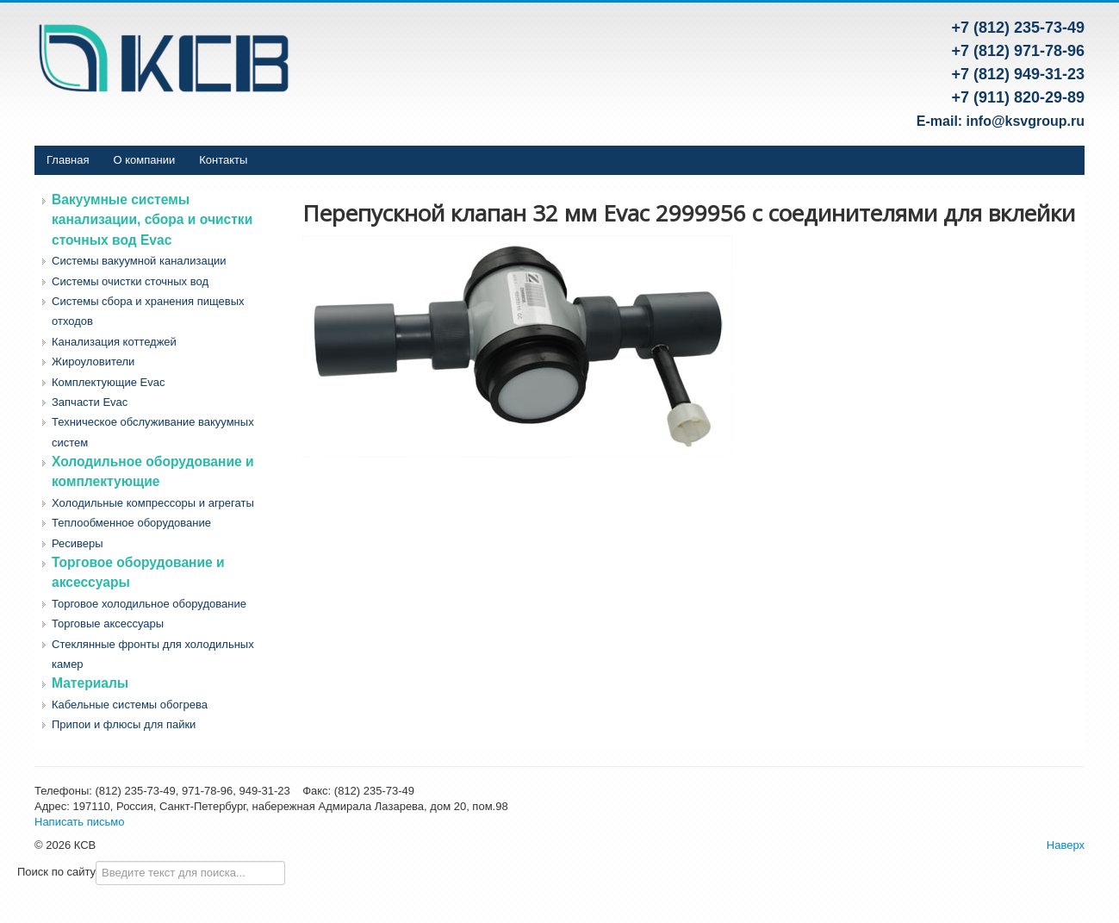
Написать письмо (79, 821)
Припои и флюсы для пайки (124, 724)
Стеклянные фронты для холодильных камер (153, 654)
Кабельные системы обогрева (130, 704)
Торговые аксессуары (108, 623)
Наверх (1066, 845)
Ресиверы (77, 543)
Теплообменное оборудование (131, 522)
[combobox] (190, 873)
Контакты (223, 159)
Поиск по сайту (56, 871)
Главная (68, 159)
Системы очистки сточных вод (130, 281)
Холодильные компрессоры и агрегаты (153, 502)
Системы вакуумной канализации (139, 260)
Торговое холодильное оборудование (149, 603)
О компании (144, 159)
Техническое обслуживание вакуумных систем (153, 431)
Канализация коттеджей (114, 341)
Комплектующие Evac (108, 382)
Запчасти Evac (89, 402)
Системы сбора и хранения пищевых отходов (148, 311)
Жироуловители (93, 361)
